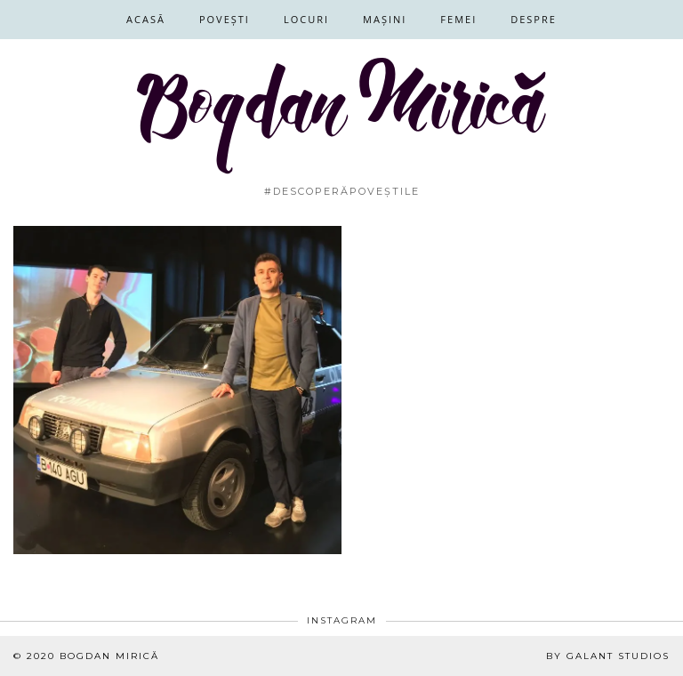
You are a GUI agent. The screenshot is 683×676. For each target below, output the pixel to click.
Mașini (384, 19)
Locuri (306, 19)
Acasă (145, 19)
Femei (458, 19)
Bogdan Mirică (109, 656)
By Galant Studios (608, 656)
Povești (224, 19)
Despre (533, 19)
